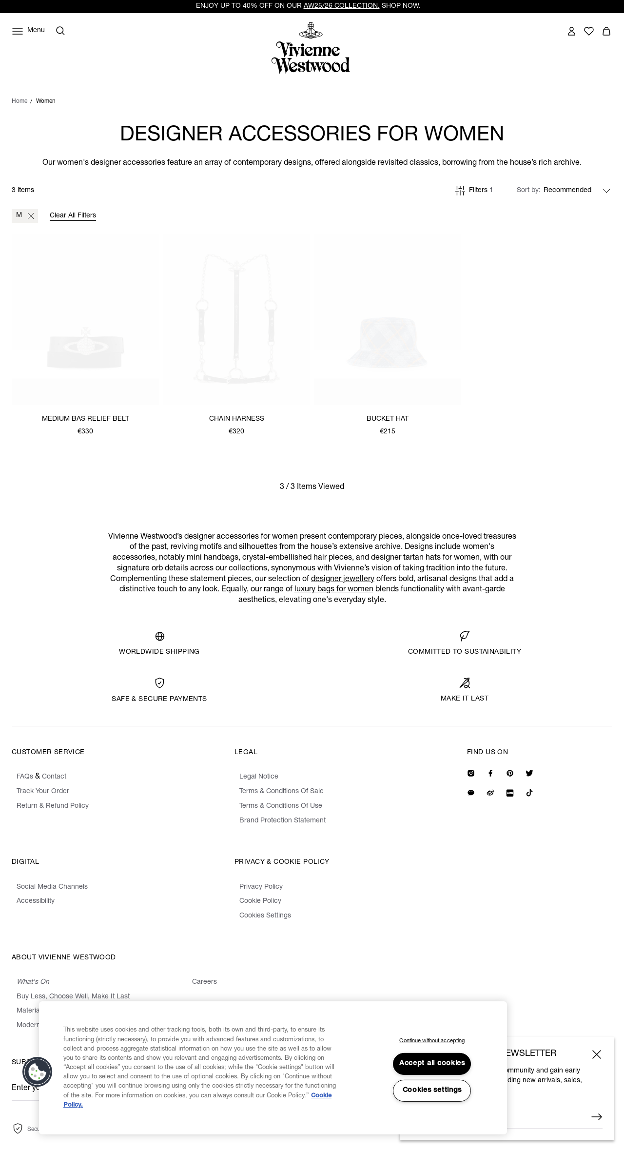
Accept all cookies (432, 1063)
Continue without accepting (432, 1041)
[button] (37, 1072)
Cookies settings (432, 1090)
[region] (273, 1067)
